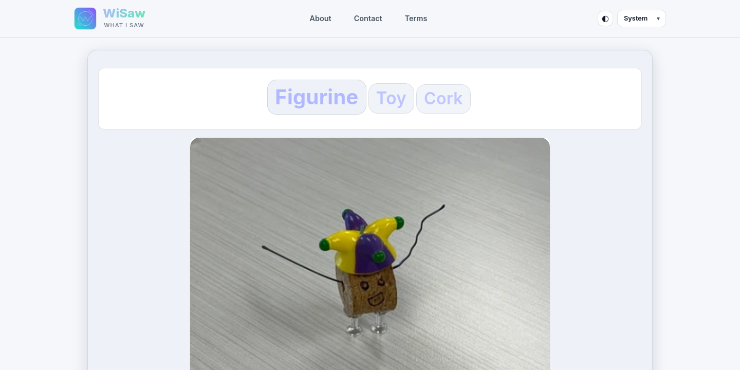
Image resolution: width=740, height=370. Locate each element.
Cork (443, 98)
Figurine (316, 96)
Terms (416, 18)
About (320, 18)
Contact (368, 18)
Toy (391, 98)
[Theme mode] (641, 18)
